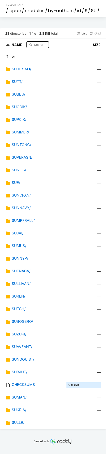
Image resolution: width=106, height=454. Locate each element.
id (79, 10)
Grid (95, 33)
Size (97, 45)
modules (34, 10)
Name (17, 44)
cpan (15, 10)
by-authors (61, 10)
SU (94, 10)
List (82, 33)
